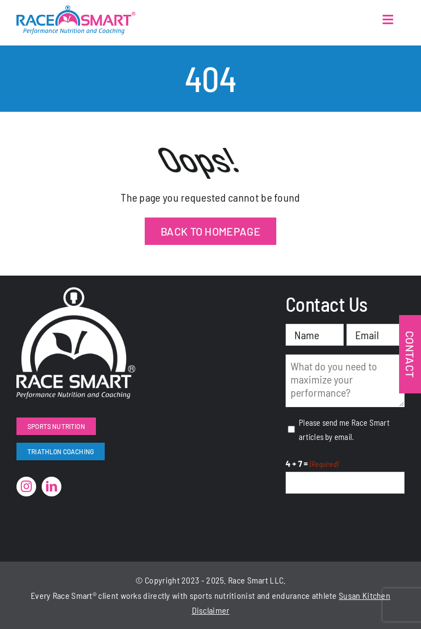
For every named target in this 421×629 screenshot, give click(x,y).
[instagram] (26, 486)
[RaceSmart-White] (75, 292)
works (131, 595)
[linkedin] (51, 486)
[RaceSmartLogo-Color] (75, 11)
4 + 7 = (312, 464)
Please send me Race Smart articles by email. (344, 430)
